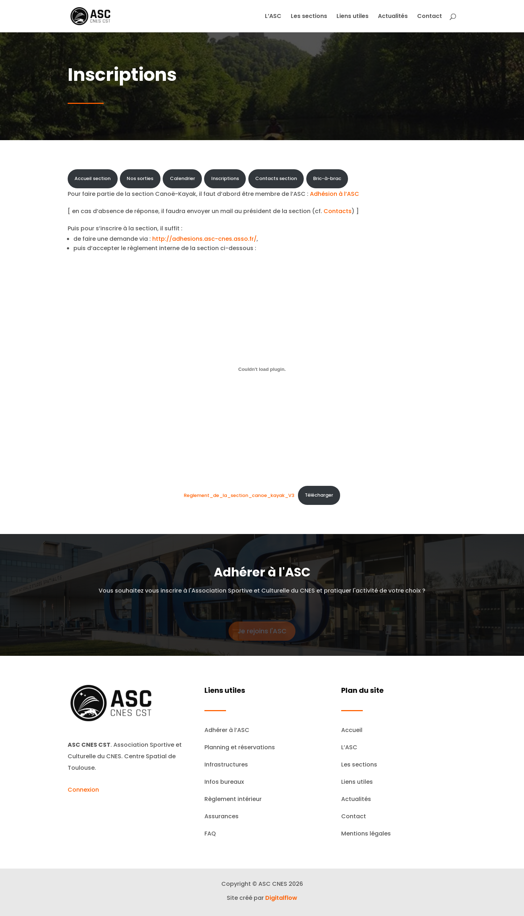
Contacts (338, 211)
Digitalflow (281, 898)
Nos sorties (140, 178)
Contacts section (276, 178)
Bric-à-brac (327, 178)
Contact (429, 17)
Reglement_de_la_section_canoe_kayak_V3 (239, 495)
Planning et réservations (239, 747)
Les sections (309, 17)
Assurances (221, 816)
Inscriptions (225, 178)
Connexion (83, 790)
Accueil (351, 730)
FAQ (210, 833)
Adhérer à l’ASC (226, 730)
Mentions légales (366, 833)
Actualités (393, 17)
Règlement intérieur (233, 799)
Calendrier (182, 178)
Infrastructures (226, 764)
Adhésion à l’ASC (334, 194)
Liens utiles (352, 17)
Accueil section (92, 178)
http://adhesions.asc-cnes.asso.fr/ (204, 239)
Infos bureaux (224, 782)
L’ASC (273, 17)
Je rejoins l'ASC (262, 634)
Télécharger (319, 495)
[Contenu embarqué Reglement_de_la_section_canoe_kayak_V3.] (262, 369)
